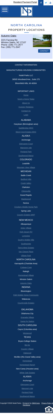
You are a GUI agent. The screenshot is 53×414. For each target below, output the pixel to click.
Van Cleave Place (26, 252)
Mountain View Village (26, 167)
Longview (26, 236)
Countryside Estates (26, 303)
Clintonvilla (25, 191)
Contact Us (25, 111)
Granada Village (27, 317)
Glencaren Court (26, 144)
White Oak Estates (27, 373)
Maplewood (26, 199)
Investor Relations (26, 107)
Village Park (26, 256)
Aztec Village (26, 228)
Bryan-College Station (27, 341)
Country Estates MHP (26, 215)
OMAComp (36, 403)
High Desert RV (25, 232)
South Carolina (27, 325)
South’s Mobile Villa (26, 240)
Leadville (26, 163)
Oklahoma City (27, 313)
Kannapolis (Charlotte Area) (26, 263)
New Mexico (26, 220)
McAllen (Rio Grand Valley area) (27, 357)
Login (26, 115)
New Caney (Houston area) (27, 369)
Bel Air (27, 345)
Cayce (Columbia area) (27, 329)
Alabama (26, 120)
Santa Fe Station (27, 321)
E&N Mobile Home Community (26, 295)
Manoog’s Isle (26, 148)
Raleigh (26, 271)
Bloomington (26, 291)
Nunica (26, 203)
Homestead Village (26, 275)
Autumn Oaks (26, 283)
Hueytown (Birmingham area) (26, 124)
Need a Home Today (25, 99)
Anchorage (25, 140)
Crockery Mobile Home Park (25, 207)
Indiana (26, 287)
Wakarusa (26, 299)
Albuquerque (26, 224)
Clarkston (26, 187)
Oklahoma (27, 309)
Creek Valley (26, 183)
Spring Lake (26, 211)
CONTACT (44, 51)
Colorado (26, 159)
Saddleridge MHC (26, 128)
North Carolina (26, 25)
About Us (26, 103)
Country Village (27, 349)
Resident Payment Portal (25, 2)
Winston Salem (26, 279)
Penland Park (26, 152)
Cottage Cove (26, 267)
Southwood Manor (26, 156)
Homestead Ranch (27, 365)
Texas (27, 337)
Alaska (26, 136)
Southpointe (26, 244)
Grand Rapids (26, 195)
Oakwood (27, 353)
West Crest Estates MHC (26, 132)
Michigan (26, 171)
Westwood (27, 333)
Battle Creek (26, 175)
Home (25, 95)
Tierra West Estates (26, 248)
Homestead (27, 361)
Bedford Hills (26, 179)
